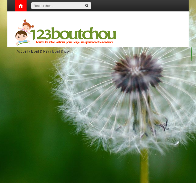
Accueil (22, 51)
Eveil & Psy (40, 51)
